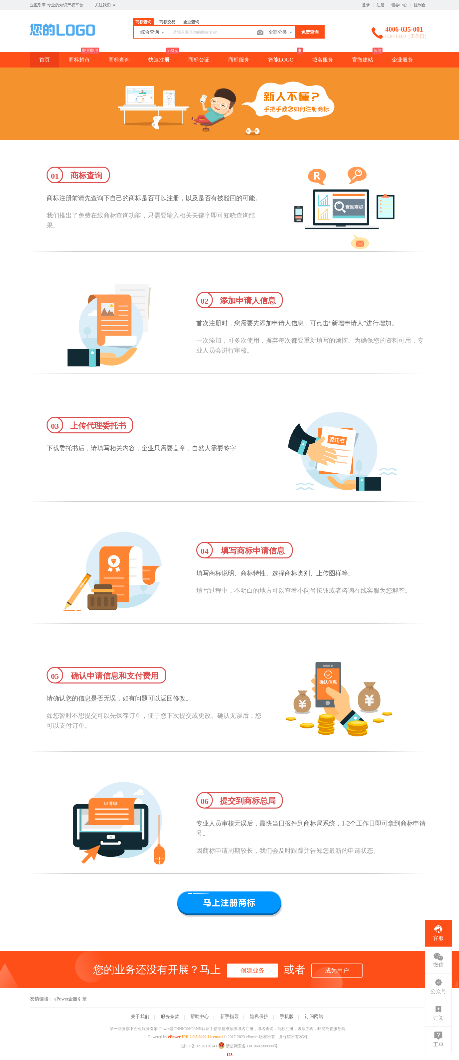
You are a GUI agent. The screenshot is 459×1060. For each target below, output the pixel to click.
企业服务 (402, 60)
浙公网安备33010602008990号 (248, 1046)
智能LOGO (280, 60)
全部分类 (280, 33)
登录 (366, 5)
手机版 (287, 1016)
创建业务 (252, 970)
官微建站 (362, 60)
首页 (44, 60)
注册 (380, 5)
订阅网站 (314, 1016)
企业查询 (191, 22)
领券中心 (399, 5)
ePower (174, 1036)
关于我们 (140, 1016)
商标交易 (167, 22)
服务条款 (170, 1016)
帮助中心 (199, 1016)
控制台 (420, 5)
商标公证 (199, 60)
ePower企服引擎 (71, 998)
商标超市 (79, 60)
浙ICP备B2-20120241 (199, 1046)
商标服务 (238, 60)
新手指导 (229, 1016)
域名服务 (322, 60)
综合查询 (152, 33)
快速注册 (159, 60)
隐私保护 (259, 1016)
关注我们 (105, 5)
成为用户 (337, 970)
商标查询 (143, 22)
